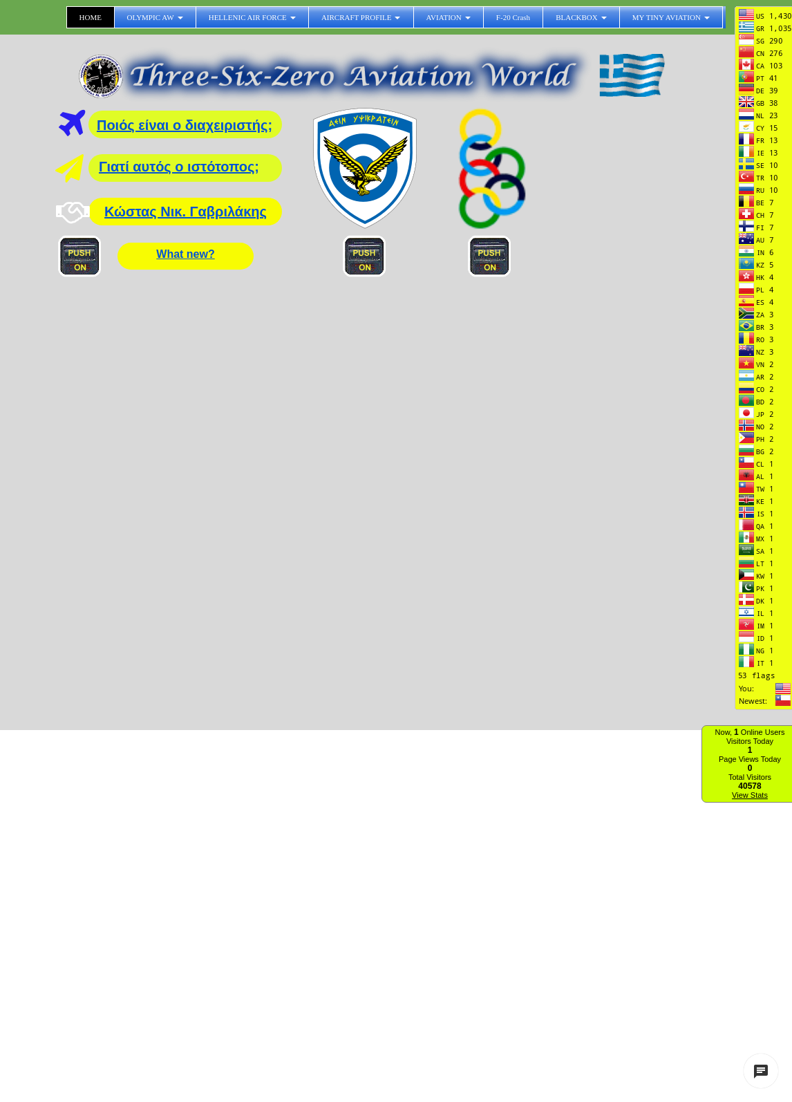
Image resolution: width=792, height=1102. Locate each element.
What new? (185, 254)
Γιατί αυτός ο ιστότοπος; (179, 166)
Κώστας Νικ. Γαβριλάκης (185, 211)
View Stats (750, 795)
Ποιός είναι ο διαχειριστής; (184, 125)
